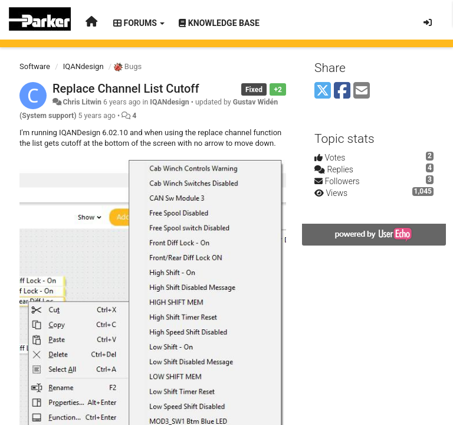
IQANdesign (83, 66)
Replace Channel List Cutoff (125, 88)
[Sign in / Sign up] (427, 22)
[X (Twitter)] (322, 91)
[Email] (361, 91)
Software (34, 66)
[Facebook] (342, 91)
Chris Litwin (82, 102)
